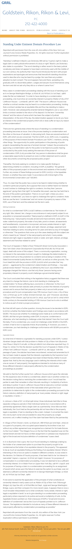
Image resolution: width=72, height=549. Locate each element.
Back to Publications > (56, 33)
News (54, 30)
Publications (43, 30)
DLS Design (42, 540)
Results (31, 30)
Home (4, 30)
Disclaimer (37, 531)
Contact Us (64, 30)
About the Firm (17, 30)
